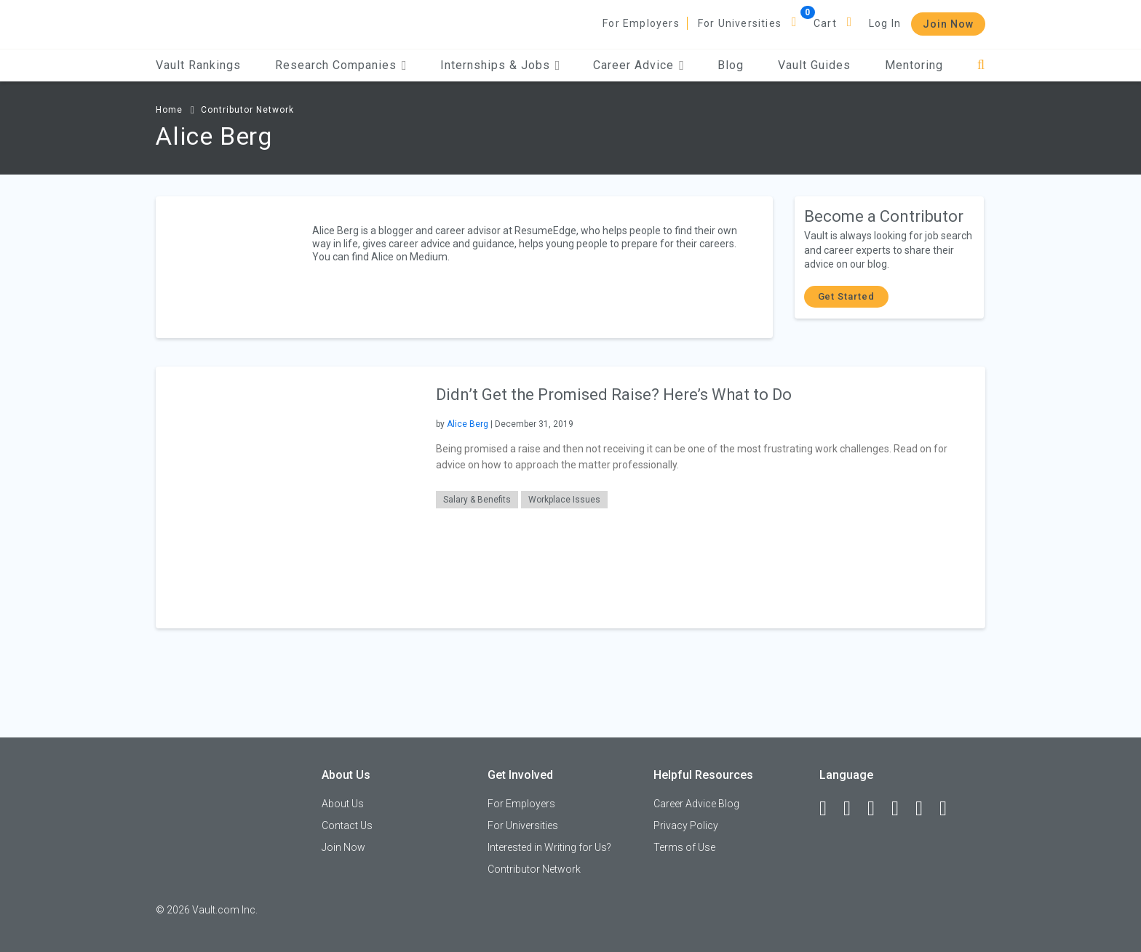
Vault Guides (814, 65)
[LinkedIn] (853, 809)
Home (169, 110)
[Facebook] (829, 809)
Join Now (948, 24)
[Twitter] (877, 809)
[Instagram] (901, 809)
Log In (885, 23)
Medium (429, 257)
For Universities (740, 23)
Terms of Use (684, 847)
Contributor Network (247, 110)
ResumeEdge (545, 230)
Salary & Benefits (477, 500)
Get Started (846, 296)
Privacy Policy (685, 825)
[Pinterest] (925, 809)
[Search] (981, 65)
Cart (825, 23)
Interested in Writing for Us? (549, 847)
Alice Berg (467, 424)
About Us (343, 803)
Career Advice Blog (696, 803)
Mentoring (914, 65)
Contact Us (347, 825)
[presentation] (287, 496)
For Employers (641, 23)
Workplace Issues (564, 500)
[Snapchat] (949, 809)
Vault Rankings (198, 65)
